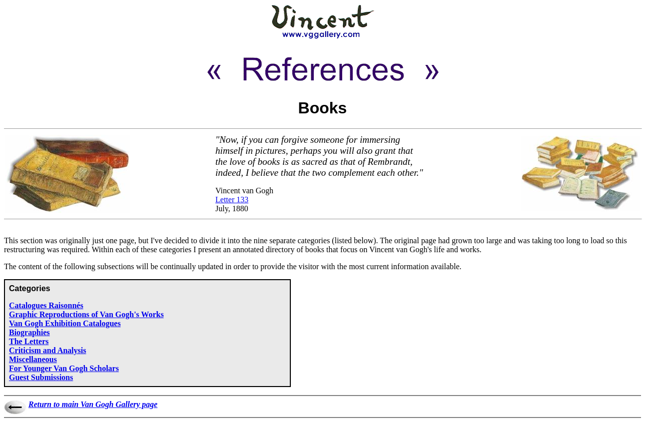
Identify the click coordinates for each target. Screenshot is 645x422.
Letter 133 (231, 199)
